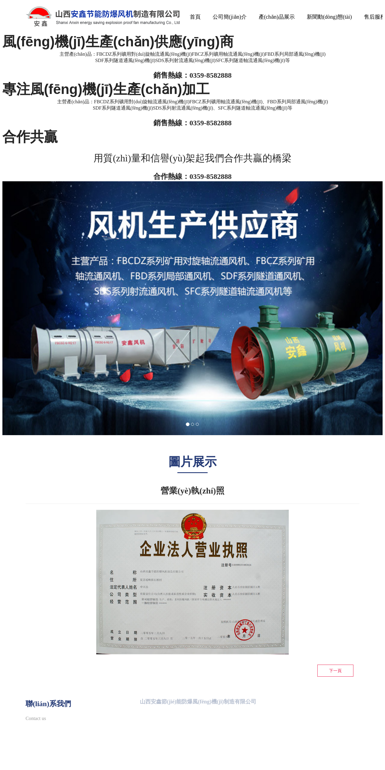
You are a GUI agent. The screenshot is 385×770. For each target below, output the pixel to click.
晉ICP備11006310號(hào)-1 (267, 760)
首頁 (195, 17)
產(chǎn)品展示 (277, 17)
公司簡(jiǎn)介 (230, 17)
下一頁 (335, 671)
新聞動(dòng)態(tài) (329, 17)
